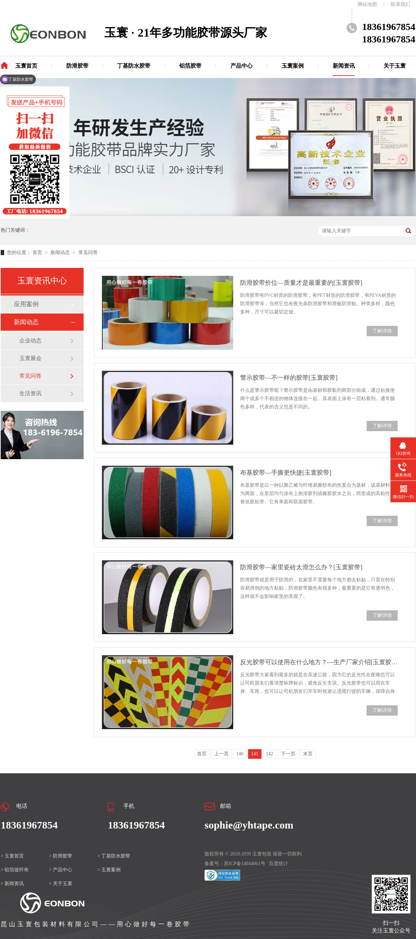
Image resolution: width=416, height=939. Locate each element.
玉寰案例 (293, 66)
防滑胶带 (77, 66)
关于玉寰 (395, 66)
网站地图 (367, 4)
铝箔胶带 (190, 66)
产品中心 (241, 66)
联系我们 (400, 4)
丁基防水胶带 (133, 66)
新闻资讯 (344, 66)
